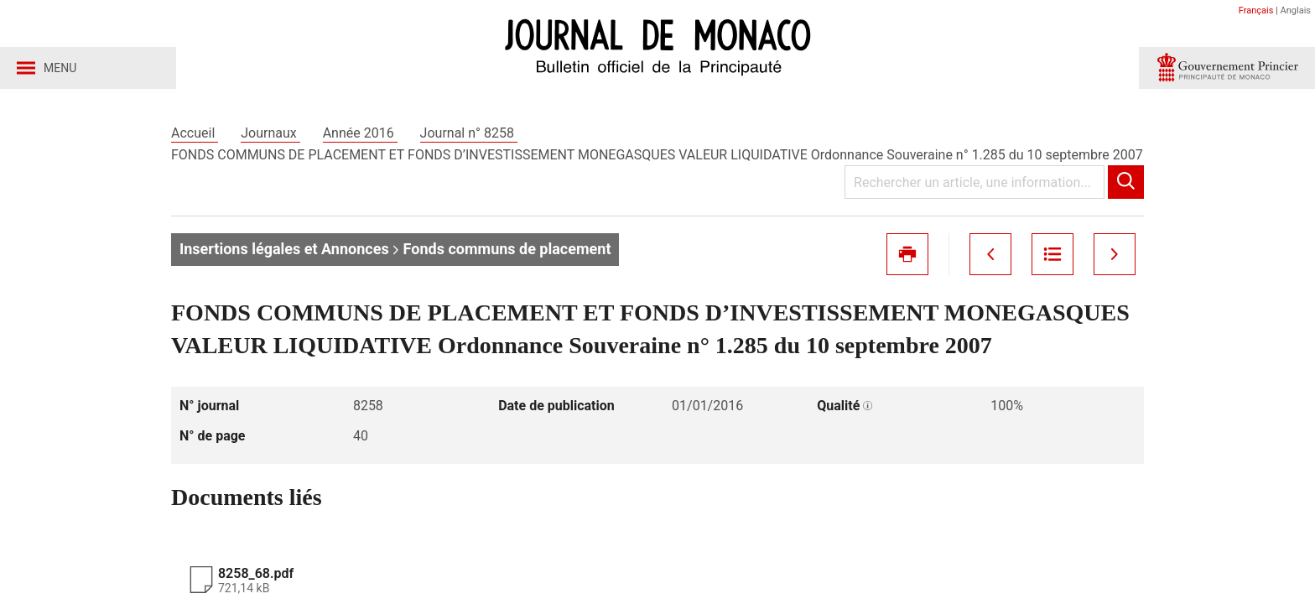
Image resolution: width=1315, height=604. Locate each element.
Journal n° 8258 (468, 133)
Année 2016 (360, 133)
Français (1256, 10)
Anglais (1296, 10)
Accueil (194, 133)
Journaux (270, 133)
